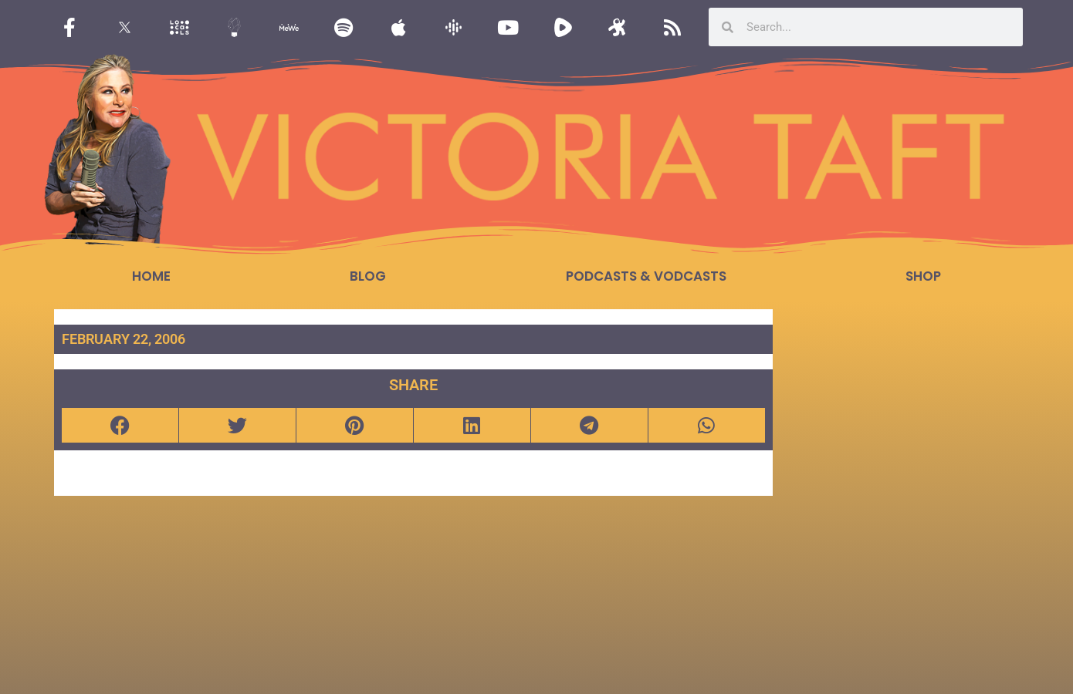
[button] (120, 425)
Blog (368, 276)
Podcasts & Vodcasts (646, 276)
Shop (923, 276)
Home (151, 276)
